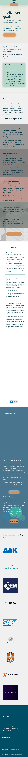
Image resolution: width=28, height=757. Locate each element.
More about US (14, 492)
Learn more (14, 521)
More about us (9, 35)
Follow (15, 401)
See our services (14, 234)
